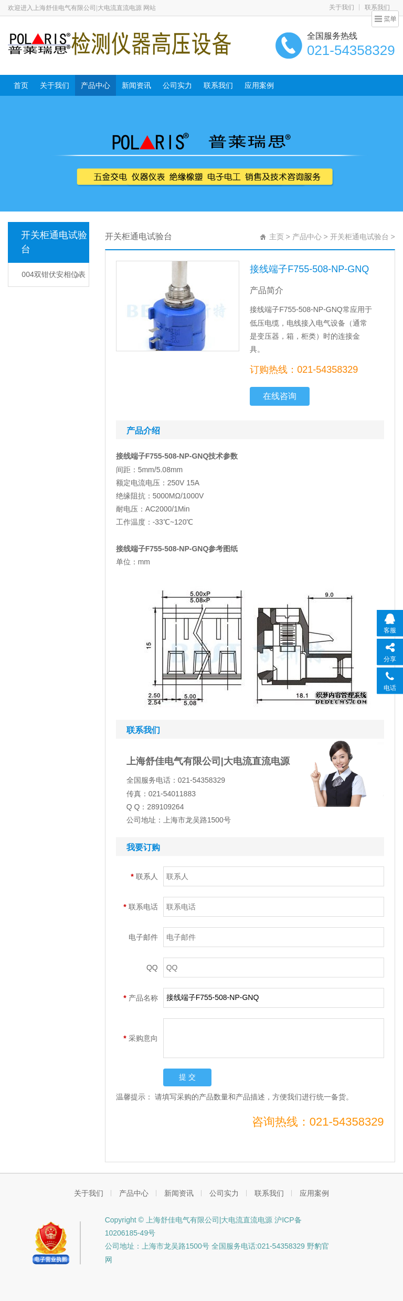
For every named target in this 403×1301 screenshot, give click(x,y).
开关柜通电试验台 (54, 242)
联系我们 (218, 85)
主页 (276, 236)
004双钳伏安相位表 (53, 274)
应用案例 (259, 85)
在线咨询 (279, 396)
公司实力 (177, 85)
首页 (21, 85)
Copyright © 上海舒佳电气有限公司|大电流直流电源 (190, 1220)
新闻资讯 (136, 85)
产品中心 (95, 85)
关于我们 (341, 7)
